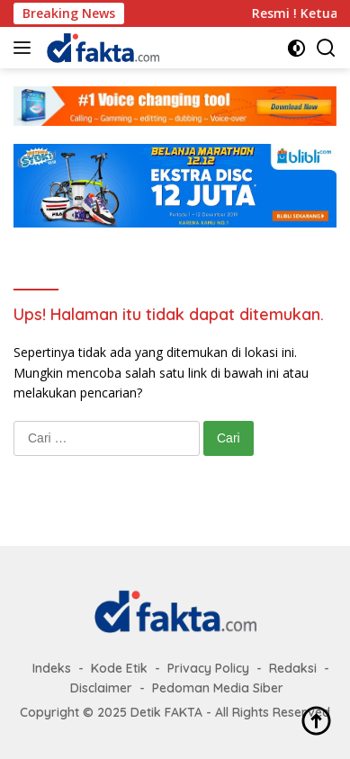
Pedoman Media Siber (217, 688)
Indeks (51, 668)
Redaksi (293, 668)
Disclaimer (101, 688)
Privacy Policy (208, 668)
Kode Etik (119, 668)
